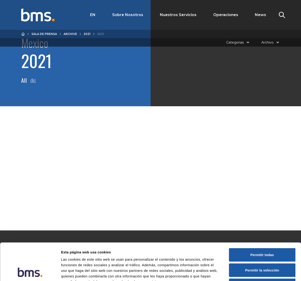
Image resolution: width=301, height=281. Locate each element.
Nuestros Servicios (178, 15)
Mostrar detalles (252, 272)
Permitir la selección (262, 235)
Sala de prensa (44, 34)
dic (33, 80)
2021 (87, 34)
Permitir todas (262, 220)
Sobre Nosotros (127, 15)
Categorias (238, 42)
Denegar (262, 250)
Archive (70, 34)
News (260, 15)
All (24, 80)
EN (92, 15)
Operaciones (225, 15)
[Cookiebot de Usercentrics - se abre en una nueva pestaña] (30, 271)
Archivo (270, 42)
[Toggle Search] (282, 15)
